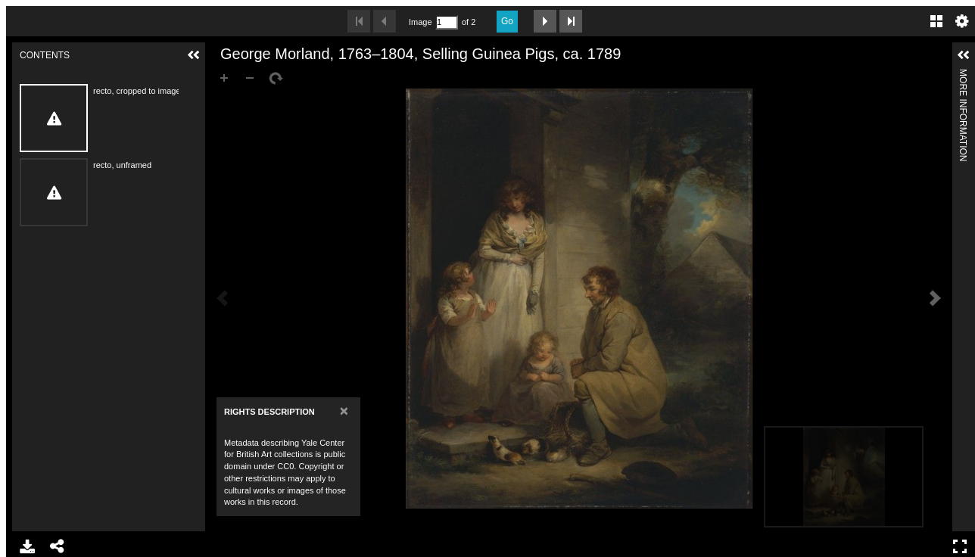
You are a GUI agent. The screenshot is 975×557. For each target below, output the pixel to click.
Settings (962, 21)
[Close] (344, 410)
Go (507, 21)
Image (420, 21)
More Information (963, 75)
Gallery (936, 21)
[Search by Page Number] (446, 22)
